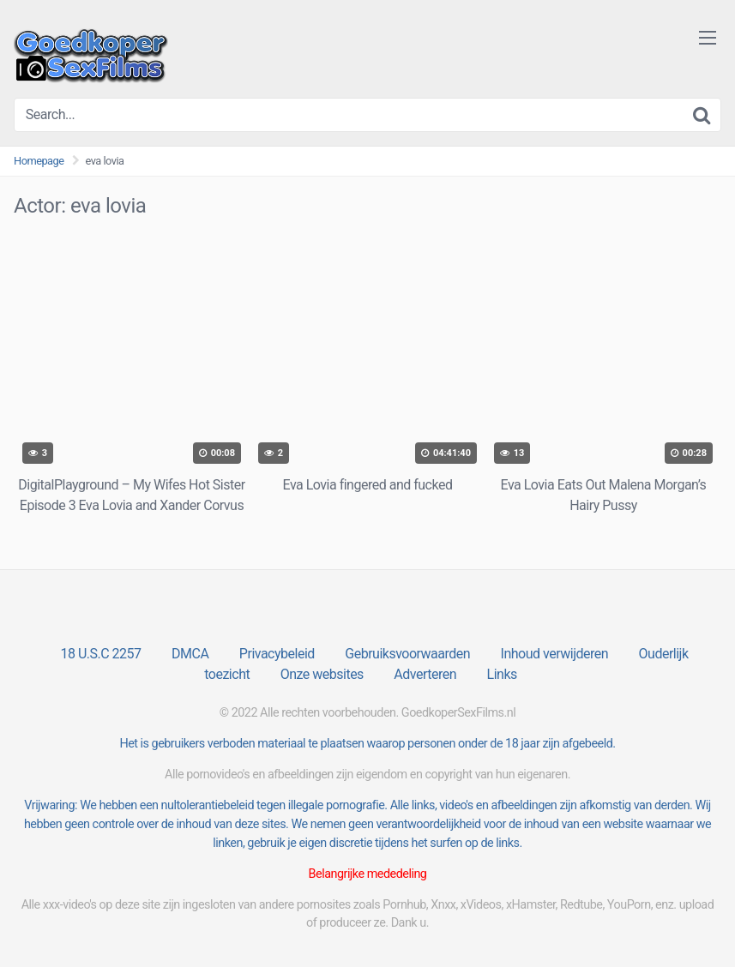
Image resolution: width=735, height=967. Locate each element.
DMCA (190, 654)
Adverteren (425, 674)
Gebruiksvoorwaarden (407, 654)
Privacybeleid (277, 654)
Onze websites (322, 674)
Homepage (39, 160)
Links (502, 674)
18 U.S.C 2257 (100, 654)
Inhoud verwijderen (554, 654)
